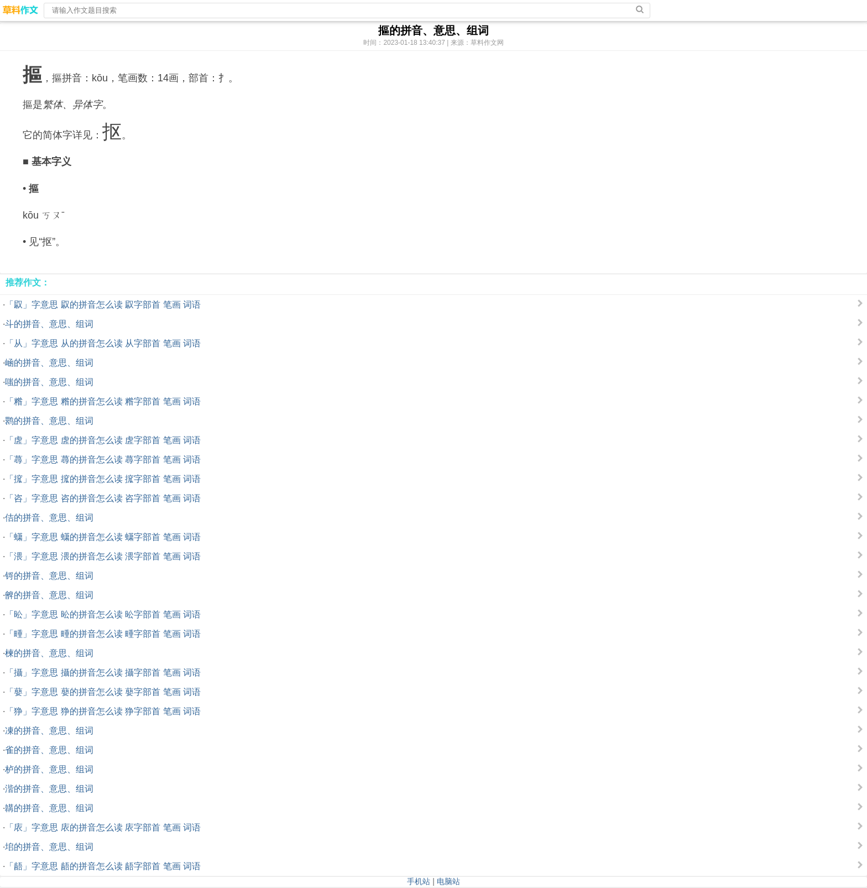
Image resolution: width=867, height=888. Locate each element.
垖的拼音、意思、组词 (49, 846)
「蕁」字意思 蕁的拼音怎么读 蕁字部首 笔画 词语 (103, 459)
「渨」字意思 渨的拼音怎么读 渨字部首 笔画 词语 (103, 556)
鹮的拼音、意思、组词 (49, 420)
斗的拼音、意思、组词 (49, 324)
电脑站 (448, 881)
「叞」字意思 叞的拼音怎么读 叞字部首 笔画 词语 (103, 304)
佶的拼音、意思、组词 (49, 517)
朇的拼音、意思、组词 (49, 595)
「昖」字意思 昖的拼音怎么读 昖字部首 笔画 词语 (103, 614)
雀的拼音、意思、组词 (49, 750)
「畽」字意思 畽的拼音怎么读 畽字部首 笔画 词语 (103, 633)
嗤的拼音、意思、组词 (49, 382)
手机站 (418, 881)
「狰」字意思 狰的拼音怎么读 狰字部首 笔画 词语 (103, 711)
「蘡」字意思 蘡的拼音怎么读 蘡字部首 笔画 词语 (103, 692)
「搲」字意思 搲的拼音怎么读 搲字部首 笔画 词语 (103, 479)
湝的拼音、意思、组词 (49, 788)
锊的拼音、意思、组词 (49, 575)
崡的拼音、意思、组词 (49, 362)
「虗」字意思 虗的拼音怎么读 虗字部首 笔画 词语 (103, 440)
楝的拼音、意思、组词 (49, 653)
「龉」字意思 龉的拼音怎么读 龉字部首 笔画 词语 (103, 866)
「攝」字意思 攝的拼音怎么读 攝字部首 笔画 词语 (103, 672)
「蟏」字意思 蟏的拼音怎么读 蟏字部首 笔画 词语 (103, 537)
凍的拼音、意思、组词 (49, 730)
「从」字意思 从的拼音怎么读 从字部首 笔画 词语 (103, 343)
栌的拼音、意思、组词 (49, 769)
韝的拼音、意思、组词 (49, 808)
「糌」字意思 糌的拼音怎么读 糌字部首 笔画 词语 (103, 401)
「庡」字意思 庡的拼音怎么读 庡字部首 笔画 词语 (103, 827)
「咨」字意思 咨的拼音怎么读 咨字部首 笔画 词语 (103, 498)
